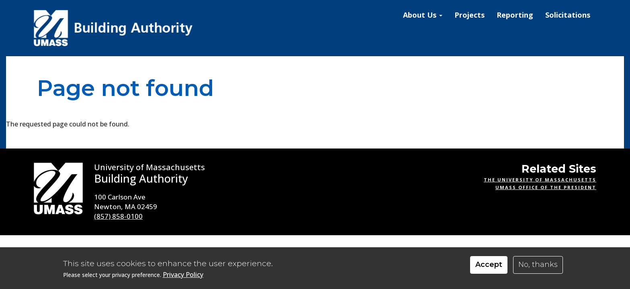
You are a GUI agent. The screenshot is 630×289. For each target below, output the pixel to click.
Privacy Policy (183, 275)
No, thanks (538, 264)
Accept (488, 264)
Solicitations (567, 15)
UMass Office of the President (545, 187)
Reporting (515, 15)
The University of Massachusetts (540, 180)
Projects (469, 15)
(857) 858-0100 (118, 216)
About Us (422, 15)
